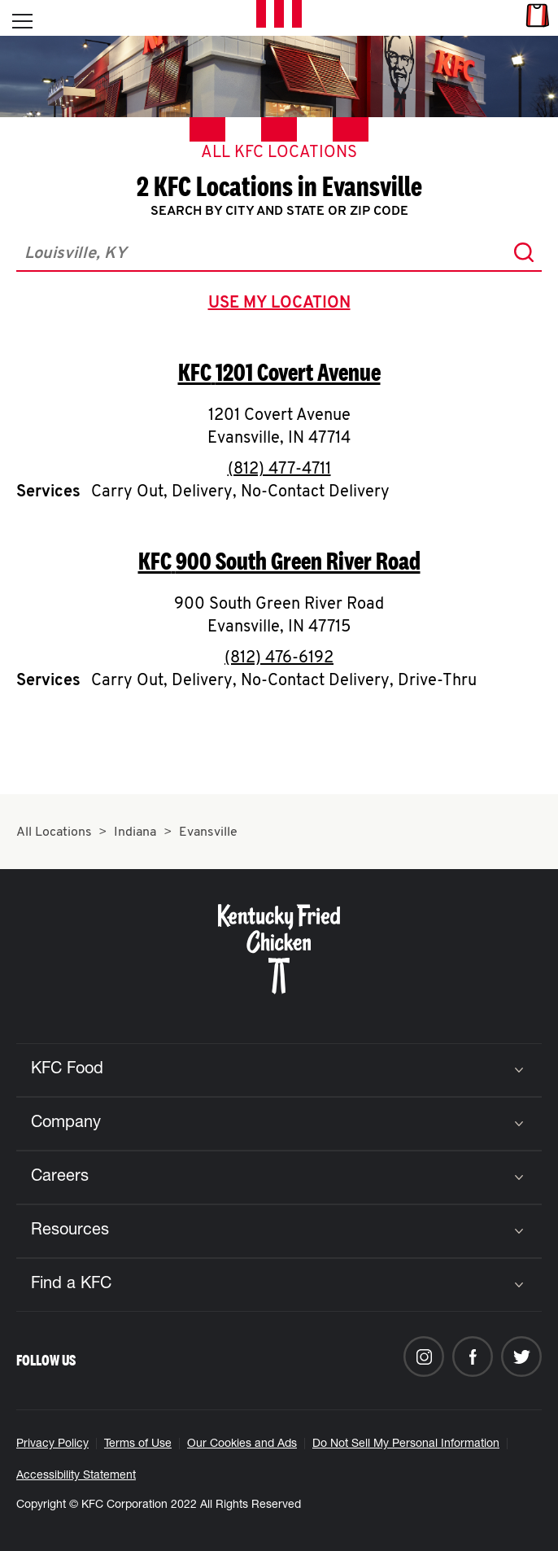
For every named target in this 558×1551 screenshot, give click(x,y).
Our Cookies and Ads (242, 1444)
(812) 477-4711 (279, 469)
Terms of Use (138, 1444)
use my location (282, 305)
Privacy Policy (52, 1444)
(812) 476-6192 (279, 658)
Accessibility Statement (76, 1476)
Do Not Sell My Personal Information (405, 1444)
